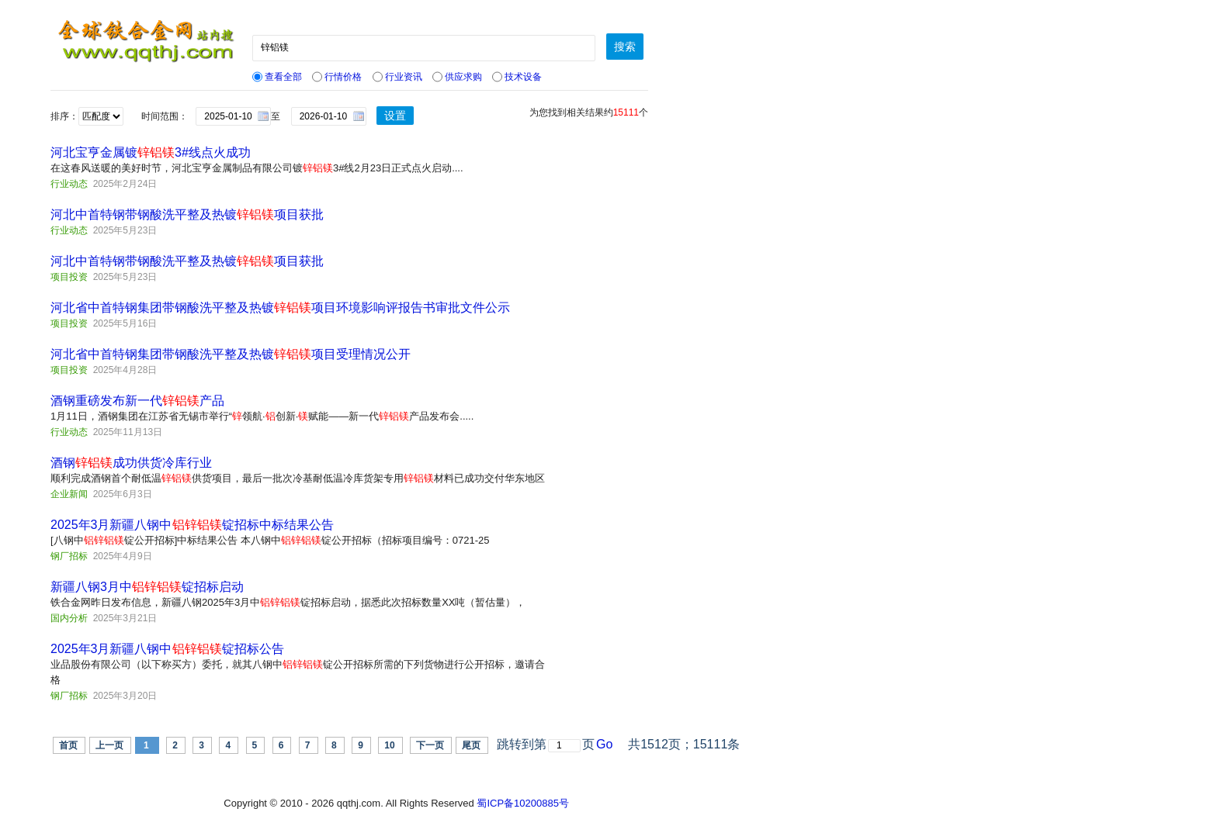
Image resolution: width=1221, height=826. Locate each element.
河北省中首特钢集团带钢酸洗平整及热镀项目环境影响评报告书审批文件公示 (280, 307)
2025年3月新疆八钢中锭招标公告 (167, 648)
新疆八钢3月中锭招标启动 (147, 586)
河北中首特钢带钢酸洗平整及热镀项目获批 (187, 214)
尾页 (471, 745)
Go (604, 744)
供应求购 (457, 76)
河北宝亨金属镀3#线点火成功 (150, 152)
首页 (68, 745)
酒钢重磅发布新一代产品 (137, 400)
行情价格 (337, 76)
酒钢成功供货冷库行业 (131, 462)
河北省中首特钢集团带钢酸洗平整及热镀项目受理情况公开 (230, 354)
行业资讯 (397, 76)
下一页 (430, 745)
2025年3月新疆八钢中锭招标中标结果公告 (192, 524)
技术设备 (517, 76)
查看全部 (277, 76)
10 (389, 745)
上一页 (109, 745)
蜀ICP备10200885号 (523, 803)
